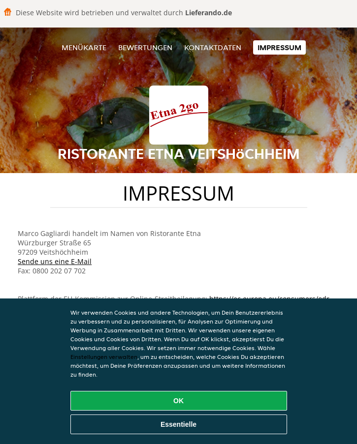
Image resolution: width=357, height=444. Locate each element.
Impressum (279, 47)
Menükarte (84, 47)
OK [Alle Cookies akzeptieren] (178, 401)
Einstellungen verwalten (103, 356)
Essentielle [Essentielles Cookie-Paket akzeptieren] (178, 424)
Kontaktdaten (212, 47)
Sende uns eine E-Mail (55, 261)
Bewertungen (145, 47)
